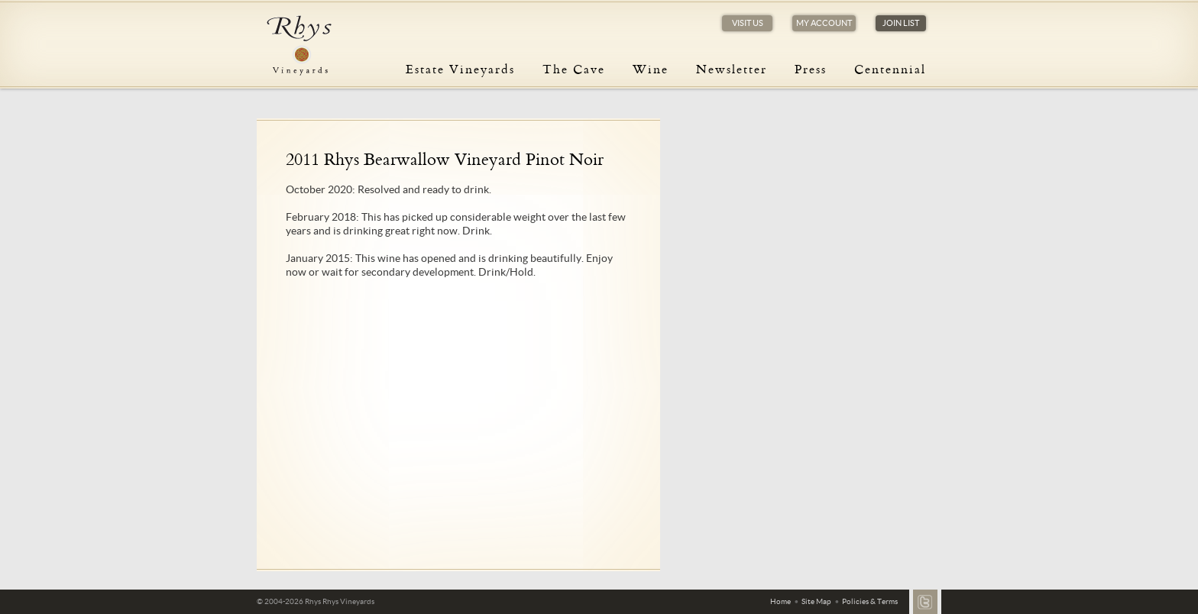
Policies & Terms (870, 601)
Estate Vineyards (460, 68)
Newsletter (731, 68)
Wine (651, 68)
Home (780, 601)
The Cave (573, 68)
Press (811, 68)
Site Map (816, 601)
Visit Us (747, 22)
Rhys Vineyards (298, 45)
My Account (824, 22)
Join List (900, 22)
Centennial (890, 68)
